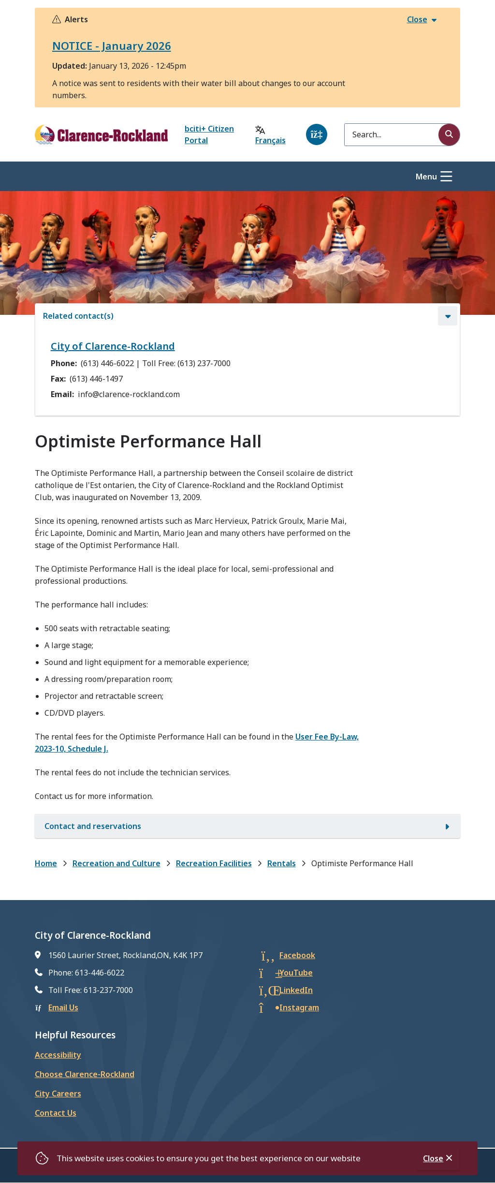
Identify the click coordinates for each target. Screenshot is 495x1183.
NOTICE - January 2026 (111, 45)
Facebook (297, 955)
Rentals (281, 863)
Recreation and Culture (116, 863)
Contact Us (55, 1113)
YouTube (296, 972)
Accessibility (58, 1055)
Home (46, 863)
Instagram (299, 1007)
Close (433, 1158)
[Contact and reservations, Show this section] (247, 826)
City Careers (58, 1093)
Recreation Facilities (214, 863)
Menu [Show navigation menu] (426, 176)
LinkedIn (296, 990)
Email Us (63, 1007)
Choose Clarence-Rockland (84, 1074)
